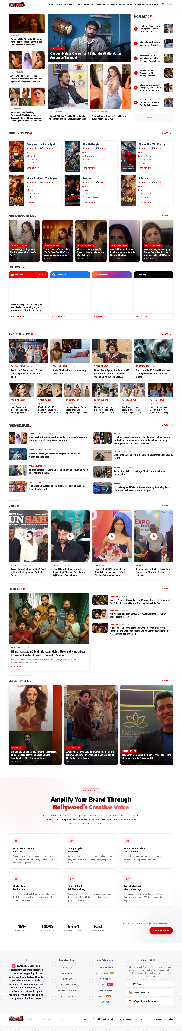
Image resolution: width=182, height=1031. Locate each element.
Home (52, 4)
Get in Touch (161, 930)
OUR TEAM (67, 979)
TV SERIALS (102, 985)
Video (130, 4)
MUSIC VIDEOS (105, 979)
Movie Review (118, 4)
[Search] (163, 4)
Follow (99, 316)
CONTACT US (67, 973)
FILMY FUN (104, 1002)
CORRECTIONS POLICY (67, 990)
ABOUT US (67, 967)
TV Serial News (84, 4)
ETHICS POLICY (67, 996)
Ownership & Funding (164, 1019)
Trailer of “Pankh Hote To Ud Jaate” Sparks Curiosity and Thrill (150, 28)
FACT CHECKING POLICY (68, 985)
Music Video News (65, 4)
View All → (167, 133)
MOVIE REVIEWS (102, 973)
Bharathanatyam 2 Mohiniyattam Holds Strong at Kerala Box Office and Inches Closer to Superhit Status (151, 60)
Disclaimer (145, 1019)
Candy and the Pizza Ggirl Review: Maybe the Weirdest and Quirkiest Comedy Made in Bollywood (26, 42)
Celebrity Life (152, 4)
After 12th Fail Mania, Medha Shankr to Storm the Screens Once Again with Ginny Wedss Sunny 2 (26, 79)
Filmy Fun (139, 4)
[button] (170, 4)
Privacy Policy (109, 1019)
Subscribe (17, 316)
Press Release (102, 4)
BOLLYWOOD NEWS (104, 967)
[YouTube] (98, 1019)
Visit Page (58, 316)
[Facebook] (93, 1019)
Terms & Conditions (128, 1019)
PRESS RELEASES (104, 990)
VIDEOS (102, 996)
